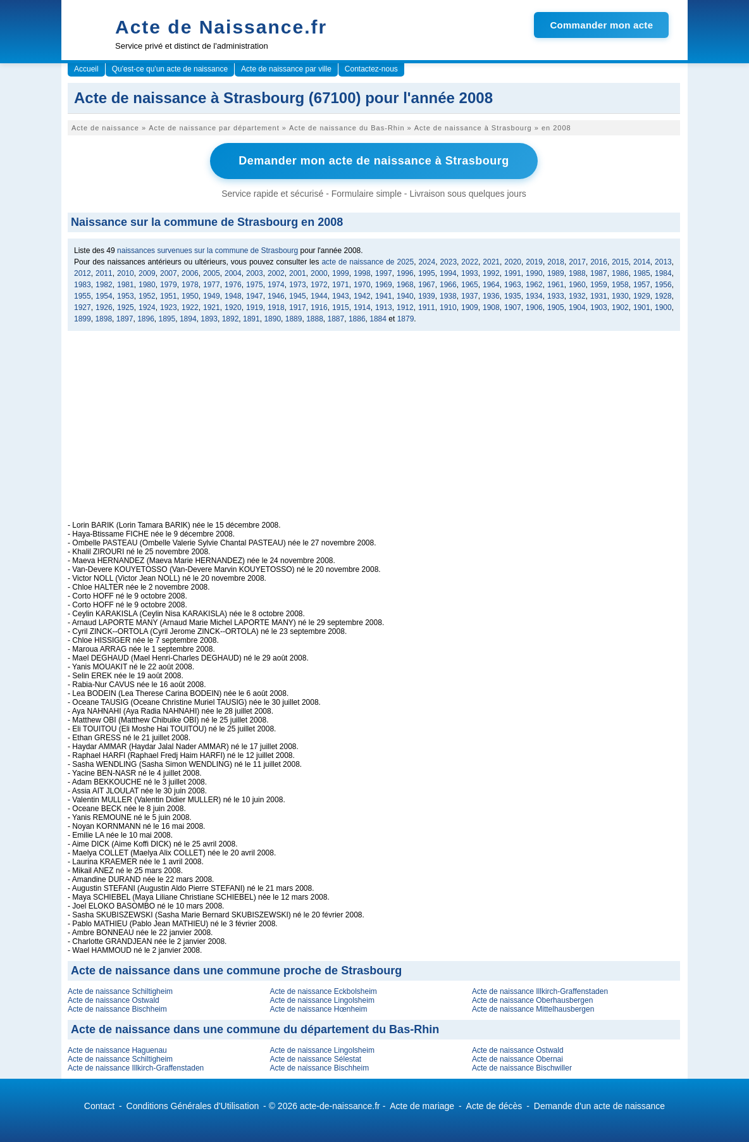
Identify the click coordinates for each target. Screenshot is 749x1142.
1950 (190, 296)
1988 (577, 273)
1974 (276, 284)
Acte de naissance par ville (286, 69)
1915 (340, 307)
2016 (598, 262)
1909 (469, 307)
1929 (641, 296)
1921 (211, 307)
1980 (147, 284)
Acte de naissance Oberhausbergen (532, 1000)
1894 (188, 318)
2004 (233, 273)
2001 (297, 273)
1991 (512, 273)
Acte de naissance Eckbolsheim (322, 991)
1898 (103, 318)
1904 (577, 307)
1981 (125, 284)
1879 (405, 318)
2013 (663, 262)
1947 (254, 296)
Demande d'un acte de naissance (599, 1106)
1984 (663, 273)
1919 (254, 307)
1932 (577, 296)
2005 (211, 273)
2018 (555, 262)
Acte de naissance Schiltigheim (120, 991)
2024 (426, 262)
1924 (147, 307)
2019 (534, 262)
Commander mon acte (601, 25)
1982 (104, 284)
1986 (620, 273)
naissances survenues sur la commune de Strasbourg (207, 250)
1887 (336, 318)
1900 (663, 307)
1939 (426, 296)
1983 (82, 284)
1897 (124, 318)
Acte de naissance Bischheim (117, 1009)
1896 (145, 318)
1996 (405, 273)
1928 (663, 296)
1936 (491, 296)
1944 (319, 296)
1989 (555, 273)
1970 (362, 284)
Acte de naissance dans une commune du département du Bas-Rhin (255, 1029)
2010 (125, 273)
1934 (534, 296)
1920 (233, 307)
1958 (620, 284)
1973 (297, 284)
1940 (405, 296)
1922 (190, 307)
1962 (534, 284)
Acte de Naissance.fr (221, 26)
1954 (104, 296)
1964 (491, 284)
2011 (104, 273)
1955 (82, 296)
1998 (362, 273)
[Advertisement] (374, 432)
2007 (168, 273)
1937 (469, 296)
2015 (620, 262)
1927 (82, 307)
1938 (448, 296)
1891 (251, 318)
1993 (469, 273)
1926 (104, 307)
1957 (641, 284)
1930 (620, 296)
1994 (448, 273)
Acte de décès (494, 1106)
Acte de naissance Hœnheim (318, 1009)
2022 (469, 262)
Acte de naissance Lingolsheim (321, 1000)
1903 (598, 307)
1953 (125, 296)
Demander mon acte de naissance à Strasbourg (373, 160)
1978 (190, 284)
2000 (319, 273)
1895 (167, 318)
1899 (82, 318)
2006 (190, 273)
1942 (362, 296)
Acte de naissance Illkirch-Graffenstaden (540, 991)
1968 (405, 284)
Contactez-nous (371, 69)
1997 (383, 273)
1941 (383, 296)
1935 (512, 296)
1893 (209, 318)
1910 (448, 307)
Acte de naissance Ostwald (113, 1000)
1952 (147, 296)
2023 (448, 262)
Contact (99, 1106)
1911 (426, 307)
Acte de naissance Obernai (517, 1059)
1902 (620, 307)
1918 (276, 307)
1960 (577, 284)
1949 (211, 296)
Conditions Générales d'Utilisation (193, 1106)
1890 (272, 318)
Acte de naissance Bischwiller (522, 1068)
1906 (534, 307)
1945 (297, 296)
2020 (512, 262)
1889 (293, 318)
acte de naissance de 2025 (367, 262)
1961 (555, 284)
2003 (254, 273)
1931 (598, 296)
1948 (233, 296)
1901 (641, 307)
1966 (448, 284)
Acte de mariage (422, 1106)
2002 (276, 273)
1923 (168, 307)
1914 (362, 307)
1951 (168, 296)
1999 (340, 273)
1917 (297, 307)
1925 (125, 307)
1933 (555, 296)
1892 (230, 318)
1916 (319, 307)
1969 (383, 284)
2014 (641, 262)
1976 (233, 284)
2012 (82, 273)
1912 (405, 307)
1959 (598, 284)
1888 (314, 318)
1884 (378, 318)
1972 (319, 284)
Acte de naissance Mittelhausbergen (533, 1009)
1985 (641, 273)
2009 (147, 273)
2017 (577, 262)
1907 (512, 307)
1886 (357, 318)
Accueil (86, 69)
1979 (168, 284)
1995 (426, 273)
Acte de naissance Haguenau (117, 1050)
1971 (340, 284)
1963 (512, 284)
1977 (211, 284)
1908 (491, 307)
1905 (555, 307)
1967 (426, 284)
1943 (340, 296)
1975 (254, 284)
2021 (491, 262)
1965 (469, 284)
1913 (383, 307)
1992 (491, 273)
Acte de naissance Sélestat (315, 1059)
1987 (598, 273)
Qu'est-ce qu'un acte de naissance (170, 69)
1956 (663, 284)
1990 (534, 273)
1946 (276, 296)
